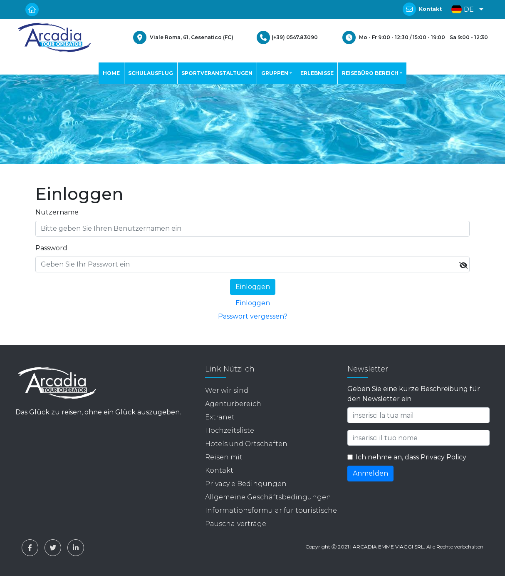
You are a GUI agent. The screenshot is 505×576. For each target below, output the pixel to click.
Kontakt (430, 9)
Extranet (220, 417)
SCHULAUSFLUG (150, 73)
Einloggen (252, 303)
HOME (111, 73)
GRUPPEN (274, 73)
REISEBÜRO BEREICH (370, 73)
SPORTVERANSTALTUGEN (216, 73)
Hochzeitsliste (229, 430)
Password (51, 248)
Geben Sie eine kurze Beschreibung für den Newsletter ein (413, 394)
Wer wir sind (226, 390)
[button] (465, 9)
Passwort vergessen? (252, 316)
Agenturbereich (233, 404)
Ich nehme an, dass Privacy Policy (411, 457)
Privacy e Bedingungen (246, 484)
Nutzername (57, 212)
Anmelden (370, 473)
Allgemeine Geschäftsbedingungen (268, 497)
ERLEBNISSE (317, 73)
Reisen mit (224, 457)
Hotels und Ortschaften (246, 444)
